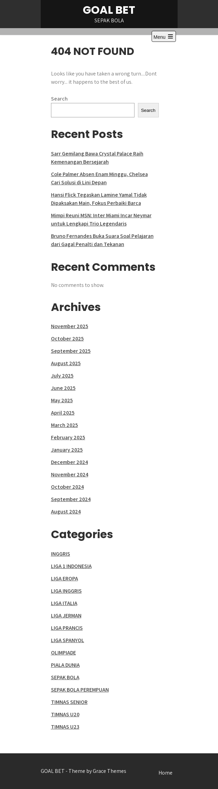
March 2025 (64, 425)
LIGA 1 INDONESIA (71, 566)
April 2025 (63, 412)
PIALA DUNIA (65, 665)
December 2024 (69, 462)
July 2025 (62, 375)
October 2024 (67, 486)
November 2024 (69, 474)
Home (165, 772)
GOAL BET (109, 10)
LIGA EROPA (64, 578)
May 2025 (62, 400)
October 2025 (67, 338)
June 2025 (63, 388)
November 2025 (69, 326)
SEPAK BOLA (65, 677)
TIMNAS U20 (65, 714)
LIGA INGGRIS (66, 590)
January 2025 (67, 449)
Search (59, 98)
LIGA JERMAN (66, 615)
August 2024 (66, 511)
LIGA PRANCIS (67, 627)
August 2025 (66, 363)
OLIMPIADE (63, 652)
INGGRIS (60, 553)
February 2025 (68, 437)
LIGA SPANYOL (67, 640)
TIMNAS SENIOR (69, 702)
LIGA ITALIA (64, 603)
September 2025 (71, 351)
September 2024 (71, 499)
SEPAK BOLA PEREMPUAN (80, 689)
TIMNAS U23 (65, 726)
